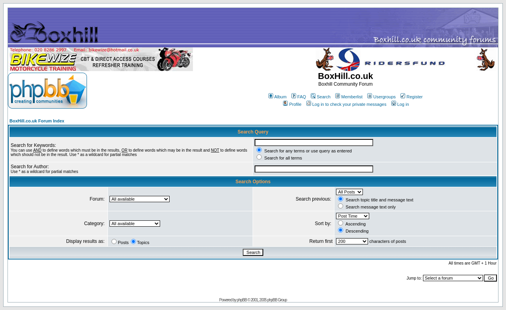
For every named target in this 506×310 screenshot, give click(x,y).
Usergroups (381, 96)
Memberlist (349, 96)
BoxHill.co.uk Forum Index (36, 120)
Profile (292, 104)
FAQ (298, 96)
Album (277, 96)
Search (320, 96)
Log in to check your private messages (346, 104)
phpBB (242, 300)
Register (411, 96)
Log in (400, 104)
